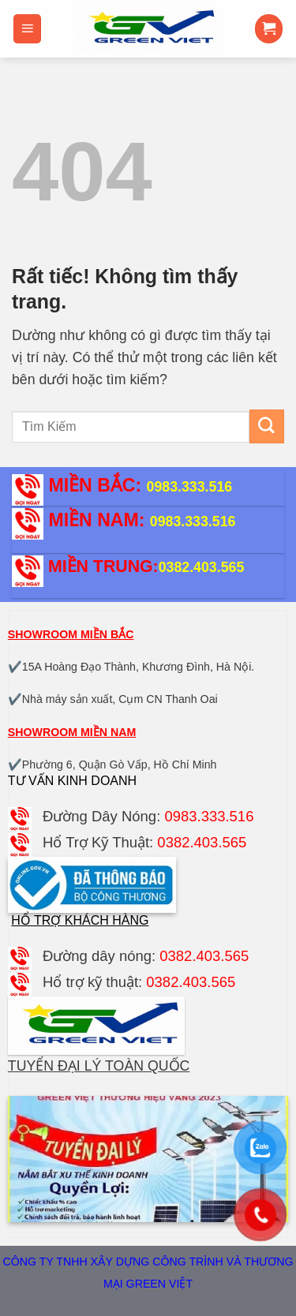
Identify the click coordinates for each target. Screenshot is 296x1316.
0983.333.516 (190, 487)
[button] (27, 28)
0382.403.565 (202, 567)
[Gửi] (266, 426)
